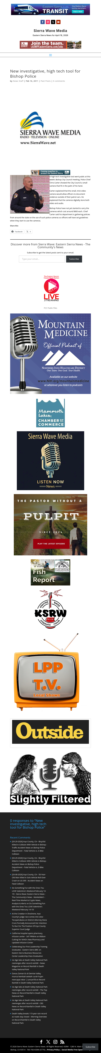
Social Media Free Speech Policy (76, 1049)
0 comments (59, 81)
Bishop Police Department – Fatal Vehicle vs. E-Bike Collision (28, 850)
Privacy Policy (53, 1049)
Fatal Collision (18, 883)
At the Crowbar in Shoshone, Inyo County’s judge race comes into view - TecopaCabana (28, 916)
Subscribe (74, 259)
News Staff (18, 81)
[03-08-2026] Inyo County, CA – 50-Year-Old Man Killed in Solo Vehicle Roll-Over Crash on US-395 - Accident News (29, 877)
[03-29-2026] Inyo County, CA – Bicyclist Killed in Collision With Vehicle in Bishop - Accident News (29, 860)
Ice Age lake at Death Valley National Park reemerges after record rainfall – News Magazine (29, 962)
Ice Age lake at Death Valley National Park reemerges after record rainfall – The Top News (29, 989)
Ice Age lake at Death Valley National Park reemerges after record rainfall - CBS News (29, 1003)
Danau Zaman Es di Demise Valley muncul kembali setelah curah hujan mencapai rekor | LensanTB (27, 976)
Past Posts (46, 81)
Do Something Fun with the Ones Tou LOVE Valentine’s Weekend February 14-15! (28, 906)
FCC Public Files (50, 308)
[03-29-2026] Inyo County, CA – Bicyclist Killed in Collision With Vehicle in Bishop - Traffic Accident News (29, 844)
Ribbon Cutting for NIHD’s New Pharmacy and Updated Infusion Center (29, 939)
